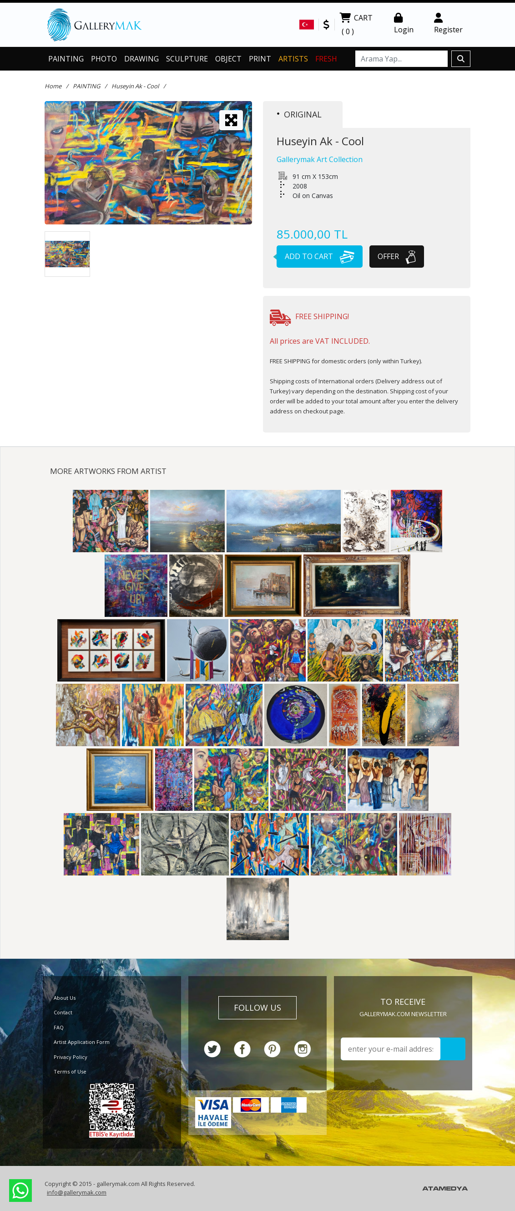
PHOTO (104, 59)
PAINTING (66, 59)
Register (448, 24)
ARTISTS (293, 59)
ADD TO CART (315, 256)
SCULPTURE (187, 59)
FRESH (326, 59)
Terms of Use (70, 1071)
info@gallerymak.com (76, 1192)
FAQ (59, 1027)
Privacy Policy (70, 1056)
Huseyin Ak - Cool (135, 86)
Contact (63, 1012)
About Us (65, 997)
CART (356, 25)
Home (53, 86)
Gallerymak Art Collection (320, 159)
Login (404, 24)
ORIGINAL (299, 114)
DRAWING (141, 59)
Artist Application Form (82, 1041)
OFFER (397, 256)
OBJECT (228, 59)
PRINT (260, 59)
